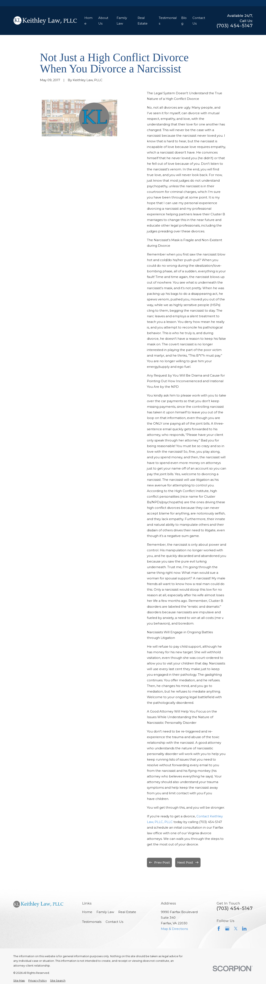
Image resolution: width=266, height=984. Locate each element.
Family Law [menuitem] (122, 20)
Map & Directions (174, 929)
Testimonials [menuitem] (168, 20)
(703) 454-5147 (235, 26)
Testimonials (91, 922)
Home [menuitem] (88, 20)
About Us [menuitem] (103, 20)
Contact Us (114, 922)
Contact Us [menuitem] (198, 20)
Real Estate (127, 912)
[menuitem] (19, 980)
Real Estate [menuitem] (143, 20)
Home (87, 912)
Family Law (105, 912)
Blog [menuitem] (184, 20)
